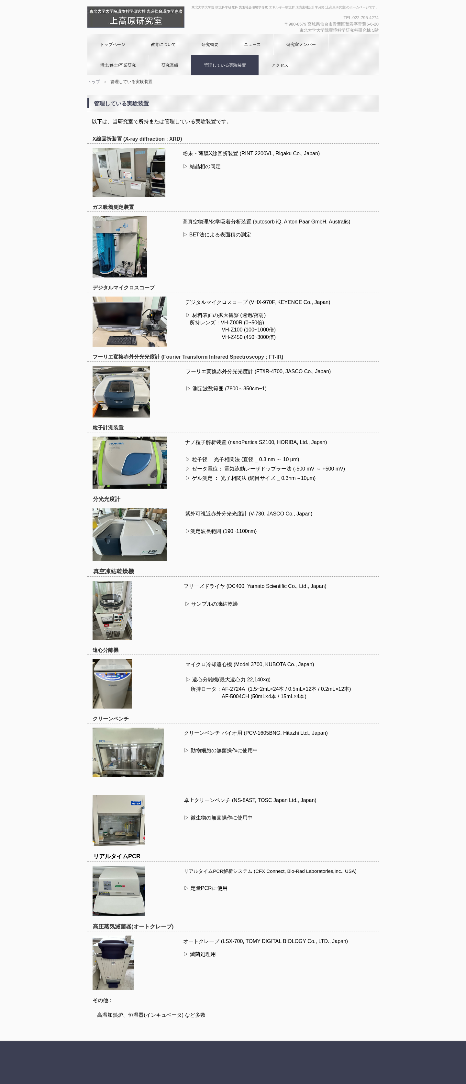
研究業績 (169, 65)
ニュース (252, 44)
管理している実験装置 (225, 65)
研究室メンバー (301, 44)
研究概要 (210, 44)
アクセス (280, 65)
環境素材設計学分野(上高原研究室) (157, 17)
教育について (163, 44)
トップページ (112, 44)
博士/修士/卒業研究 (118, 65)
